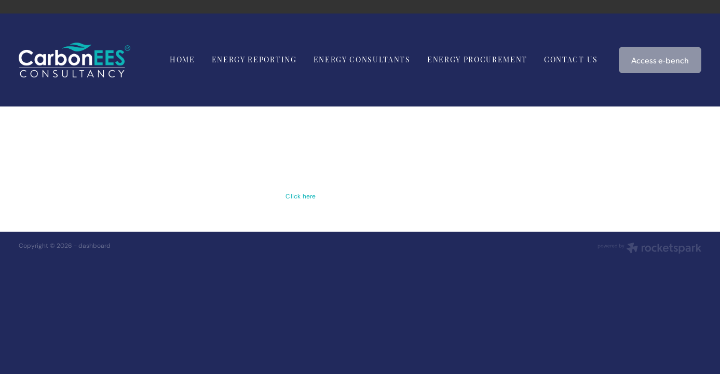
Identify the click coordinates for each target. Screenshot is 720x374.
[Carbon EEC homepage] (87, 60)
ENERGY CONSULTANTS (362, 59)
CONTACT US (571, 59)
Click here (301, 196)
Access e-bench (660, 60)
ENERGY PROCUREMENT (477, 59)
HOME (182, 59)
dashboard (94, 245)
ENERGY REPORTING (254, 59)
